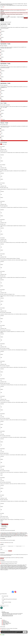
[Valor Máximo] (4, 17)
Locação (5, 144)
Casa (10, 10)
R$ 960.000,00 (2, 140)
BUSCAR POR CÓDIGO (2, 20)
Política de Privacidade (14, 632)
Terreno (12, 10)
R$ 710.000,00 (2, 81)
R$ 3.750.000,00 (2, 61)
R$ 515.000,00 (2, 41)
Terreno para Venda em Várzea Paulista (21, 535)
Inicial (1, 3)
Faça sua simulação (20, 557)
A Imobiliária (19, 3)
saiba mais (1, 558)
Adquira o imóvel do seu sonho (12, 557)
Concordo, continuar (24, 632)
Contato (16, 3)
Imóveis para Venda (5, 3)
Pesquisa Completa (5, 4)
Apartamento (7, 10)
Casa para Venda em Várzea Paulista (5, 532)
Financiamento (10, 4)
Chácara (21, 10)
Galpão (26, 12)
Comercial (12, 12)
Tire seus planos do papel (4, 557)
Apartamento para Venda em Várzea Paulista (10, 533)
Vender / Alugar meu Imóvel (8, 14)
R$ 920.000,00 (2, 101)
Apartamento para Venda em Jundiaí (16, 532)
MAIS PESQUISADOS (4, 524)
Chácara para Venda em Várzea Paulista (10, 534)
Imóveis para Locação (11, 3)
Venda (3, 144)
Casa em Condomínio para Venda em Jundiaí (9, 535)
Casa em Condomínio (16, 10)
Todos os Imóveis (2, 10)
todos (1, 144)
